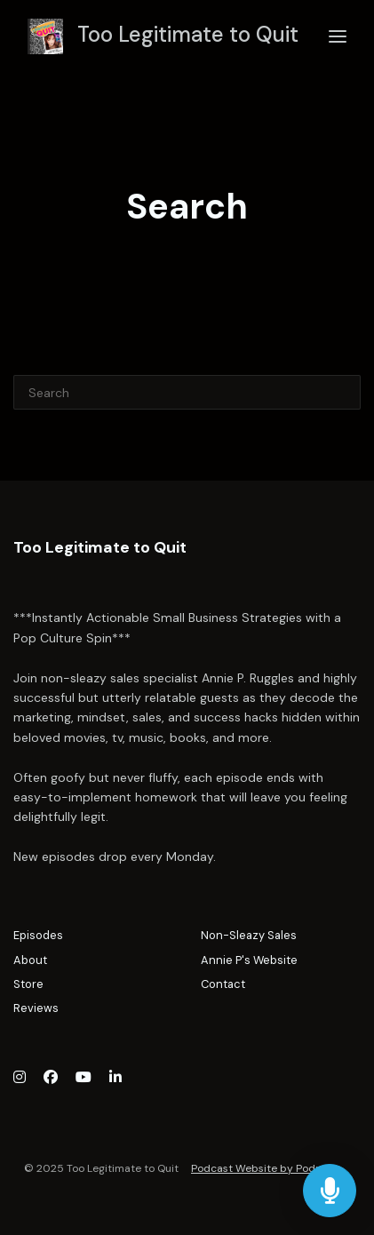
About (30, 960)
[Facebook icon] (51, 1078)
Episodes (38, 935)
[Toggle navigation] (337, 37)
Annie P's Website (249, 960)
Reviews (36, 1008)
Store (28, 984)
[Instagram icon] (19, 1078)
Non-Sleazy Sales (249, 935)
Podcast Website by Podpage (266, 1168)
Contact (223, 984)
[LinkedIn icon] (115, 1078)
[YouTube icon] (84, 1078)
